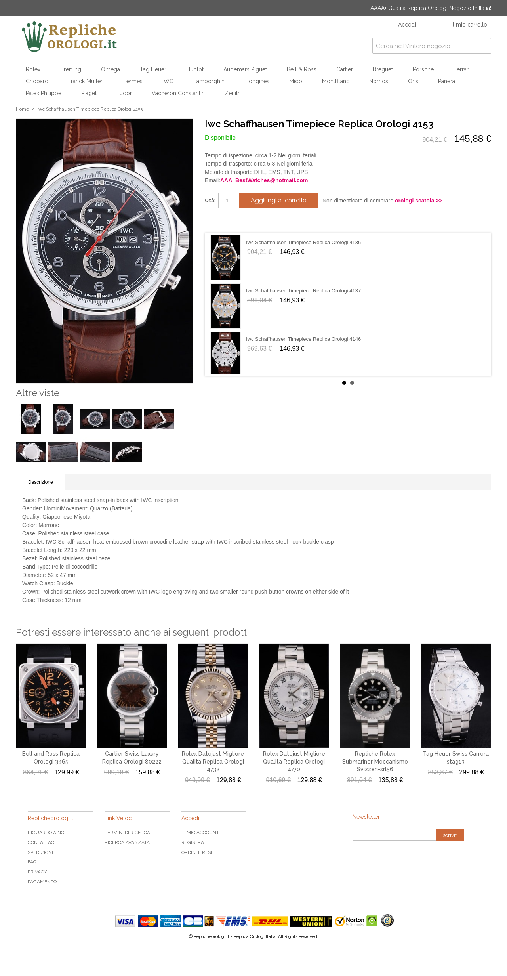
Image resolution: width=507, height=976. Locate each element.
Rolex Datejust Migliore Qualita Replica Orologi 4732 (213, 761)
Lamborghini (209, 81)
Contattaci (41, 842)
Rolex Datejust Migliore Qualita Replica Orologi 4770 (294, 761)
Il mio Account (200, 832)
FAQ (32, 862)
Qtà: (210, 200)
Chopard (37, 81)
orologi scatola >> (418, 200)
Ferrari (462, 69)
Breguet (383, 69)
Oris (413, 81)
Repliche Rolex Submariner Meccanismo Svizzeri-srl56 (375, 761)
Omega (110, 69)
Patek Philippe (43, 93)
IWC (167, 81)
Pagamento (42, 881)
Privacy (37, 872)
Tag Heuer (153, 69)
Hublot (195, 69)
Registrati (194, 842)
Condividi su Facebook (218, 223)
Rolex (33, 69)
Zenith (233, 93)
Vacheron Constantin (178, 93)
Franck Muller (85, 81)
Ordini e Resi (196, 852)
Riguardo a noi (46, 832)
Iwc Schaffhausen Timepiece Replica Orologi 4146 (303, 339)
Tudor (124, 93)
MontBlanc (335, 81)
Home (22, 109)
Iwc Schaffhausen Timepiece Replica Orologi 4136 (303, 242)
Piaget (89, 93)
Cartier (344, 69)
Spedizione (41, 852)
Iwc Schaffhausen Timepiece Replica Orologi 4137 (303, 291)
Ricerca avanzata (127, 842)
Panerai (447, 81)
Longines (257, 81)
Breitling (70, 69)
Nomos (378, 81)
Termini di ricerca (127, 832)
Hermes (132, 81)
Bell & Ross (301, 69)
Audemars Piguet (245, 69)
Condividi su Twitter (234, 223)
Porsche (423, 69)
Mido (295, 81)
